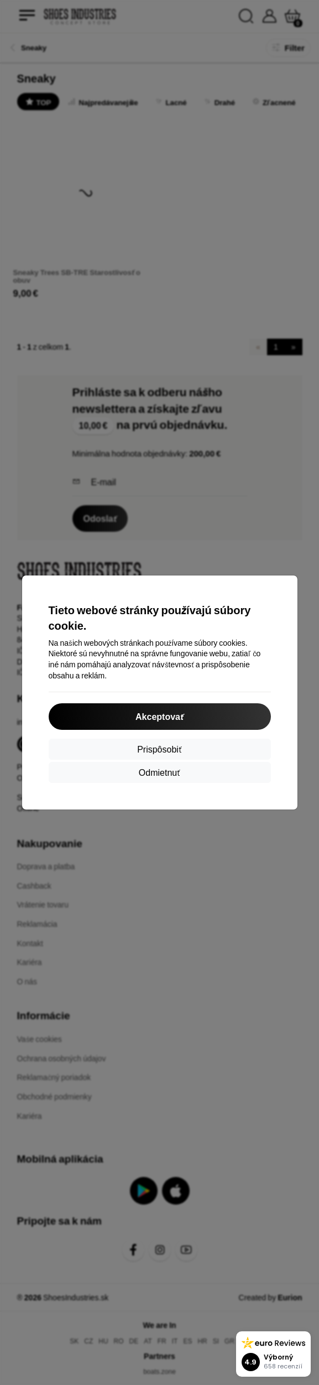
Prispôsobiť (159, 749)
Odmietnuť (159, 772)
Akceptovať (159, 716)
